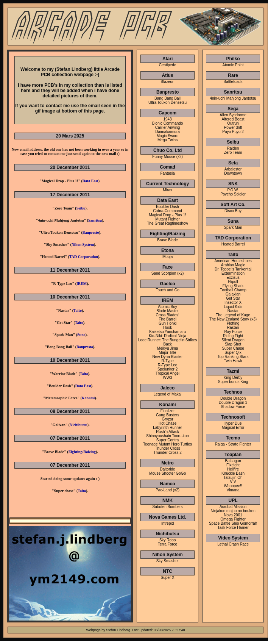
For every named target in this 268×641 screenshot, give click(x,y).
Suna (81, 335)
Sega (232, 108)
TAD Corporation (83, 257)
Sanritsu (95, 220)
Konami (88, 398)
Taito (77, 310)
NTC (167, 571)
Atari (167, 58)
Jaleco (167, 388)
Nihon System (83, 244)
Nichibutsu (78, 425)
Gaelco (167, 283)
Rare (233, 75)
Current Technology (167, 183)
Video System (233, 538)
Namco (167, 483)
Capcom (167, 113)
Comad (167, 167)
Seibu (81, 208)
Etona (167, 250)
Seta (233, 163)
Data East (90, 181)
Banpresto (91, 232)
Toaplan (233, 454)
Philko (233, 58)
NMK (167, 500)
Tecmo (233, 438)
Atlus (167, 75)
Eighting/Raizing (82, 452)
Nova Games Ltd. (167, 517)
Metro (167, 463)
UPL (233, 500)
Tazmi (233, 371)
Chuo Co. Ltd (167, 150)
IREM (81, 283)
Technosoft (233, 417)
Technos (233, 392)
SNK (233, 183)
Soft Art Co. (232, 204)
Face (167, 267)
